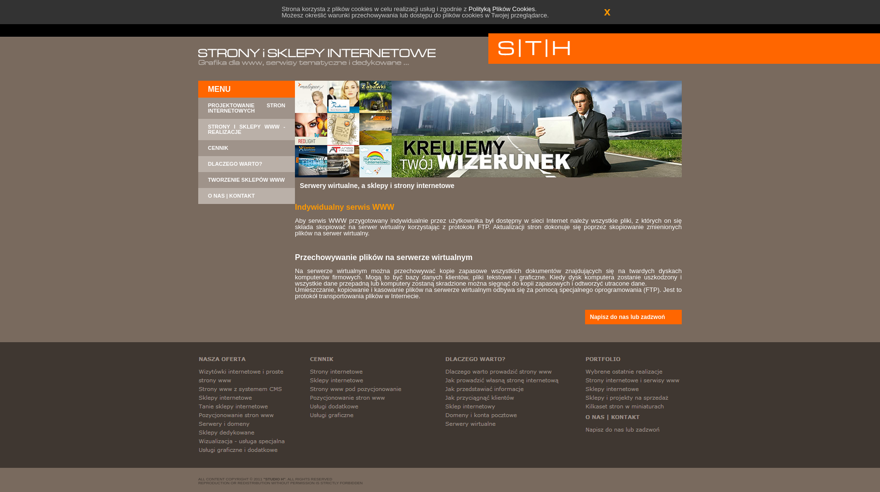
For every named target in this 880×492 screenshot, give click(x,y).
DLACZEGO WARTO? (235, 164)
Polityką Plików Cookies (502, 9)
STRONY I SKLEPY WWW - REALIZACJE (246, 129)
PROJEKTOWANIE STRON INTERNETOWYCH (246, 108)
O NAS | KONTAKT (231, 196)
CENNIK (218, 148)
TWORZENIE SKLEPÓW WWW (246, 180)
